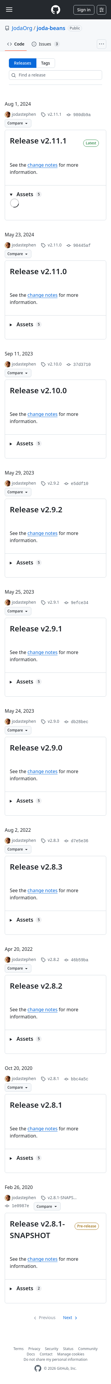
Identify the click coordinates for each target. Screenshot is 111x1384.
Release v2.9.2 (36, 509)
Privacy (34, 1348)
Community (88, 1348)
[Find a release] (55, 75)
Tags (45, 63)
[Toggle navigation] (9, 9)
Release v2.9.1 (36, 628)
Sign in (84, 10)
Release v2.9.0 (36, 747)
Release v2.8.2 (36, 985)
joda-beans (51, 28)
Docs (31, 1354)
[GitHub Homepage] (37, 1368)
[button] (55, 194)
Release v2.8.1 (36, 1104)
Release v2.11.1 (38, 140)
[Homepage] (55, 10)
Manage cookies (70, 1354)
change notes (43, 165)
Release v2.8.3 (36, 866)
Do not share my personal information (56, 1359)
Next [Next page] (67, 1317)
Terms (18, 1348)
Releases (22, 63)
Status (68, 1348)
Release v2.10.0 (38, 390)
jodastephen (24, 114)
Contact (46, 1354)
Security (51, 1348)
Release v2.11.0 (38, 271)
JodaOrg (22, 28)
